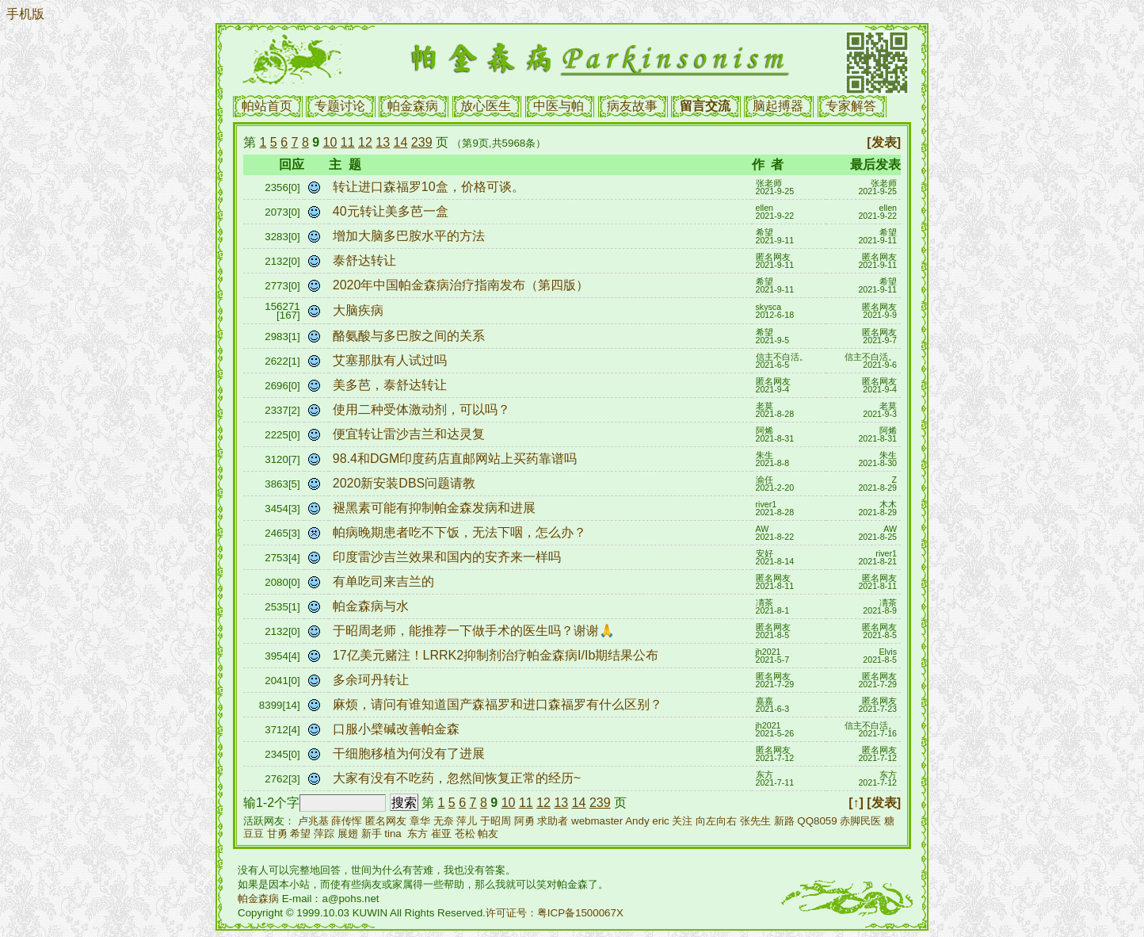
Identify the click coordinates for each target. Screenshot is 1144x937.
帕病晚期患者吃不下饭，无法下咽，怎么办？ (461, 532)
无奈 (443, 821)
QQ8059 (817, 821)
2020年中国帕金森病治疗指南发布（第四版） (463, 285)
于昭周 (495, 821)
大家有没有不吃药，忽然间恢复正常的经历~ (459, 778)
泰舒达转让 (366, 260)
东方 (417, 833)
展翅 (347, 833)
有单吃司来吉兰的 (385, 581)
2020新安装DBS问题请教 (406, 483)
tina (393, 833)
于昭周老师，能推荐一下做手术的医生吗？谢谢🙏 (475, 630)
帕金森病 (412, 106)
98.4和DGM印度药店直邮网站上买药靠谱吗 (457, 458)
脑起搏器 (778, 106)
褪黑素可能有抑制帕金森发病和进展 (436, 507)
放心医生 (485, 106)
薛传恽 (346, 821)
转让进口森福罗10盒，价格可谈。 (430, 186)
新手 (371, 833)
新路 (784, 821)
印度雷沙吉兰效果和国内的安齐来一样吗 (448, 557)
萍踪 (324, 833)
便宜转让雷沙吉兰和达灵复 (410, 434)
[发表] (884, 142)
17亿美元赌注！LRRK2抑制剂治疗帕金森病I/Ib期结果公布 (497, 655)
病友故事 (632, 106)
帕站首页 (267, 106)
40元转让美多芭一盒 (392, 211)
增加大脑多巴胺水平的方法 (410, 236)
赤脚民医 (860, 821)
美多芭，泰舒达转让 (391, 385)
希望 (300, 833)
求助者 (552, 821)
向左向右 (716, 821)
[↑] (856, 802)
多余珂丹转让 (372, 679)
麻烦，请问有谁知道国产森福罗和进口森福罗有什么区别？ (499, 704)
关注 (682, 821)
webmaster (597, 821)
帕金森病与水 (372, 606)
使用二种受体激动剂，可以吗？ (423, 409)
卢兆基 (313, 821)
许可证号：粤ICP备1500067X (554, 913)
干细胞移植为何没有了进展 (410, 753)
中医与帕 (558, 106)
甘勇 (277, 833)
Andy (637, 821)
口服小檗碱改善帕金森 (398, 729)
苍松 (465, 833)
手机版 (25, 14)
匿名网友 (385, 821)
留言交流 (705, 106)
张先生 (755, 821)
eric (660, 821)
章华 (420, 821)
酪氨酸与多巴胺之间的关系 (410, 335)
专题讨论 (340, 106)
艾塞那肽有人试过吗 (391, 360)
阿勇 (524, 821)
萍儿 (466, 821)
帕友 (488, 833)
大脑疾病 (360, 310)
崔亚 (441, 833)
